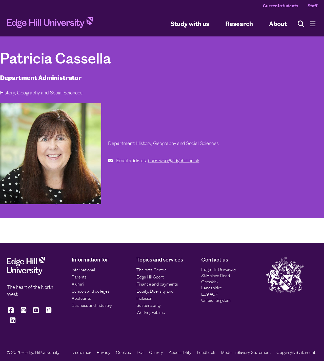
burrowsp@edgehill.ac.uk (173, 161)
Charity (156, 352)
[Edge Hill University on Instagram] (23, 312)
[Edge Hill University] (26, 273)
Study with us (189, 23)
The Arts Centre (151, 269)
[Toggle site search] (301, 24)
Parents (79, 276)
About (278, 23)
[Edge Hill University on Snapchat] (48, 312)
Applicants (81, 298)
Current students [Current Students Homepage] (280, 5)
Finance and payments (157, 284)
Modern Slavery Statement (246, 352)
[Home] (50, 24)
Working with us (150, 312)
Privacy (103, 352)
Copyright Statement (295, 352)
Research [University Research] (239, 23)
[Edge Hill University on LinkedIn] (12, 322)
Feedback (206, 352)
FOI (140, 352)
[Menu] (312, 24)
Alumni (78, 284)
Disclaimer (81, 352)
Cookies (123, 352)
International (83, 269)
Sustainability (148, 305)
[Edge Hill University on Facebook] (12, 312)
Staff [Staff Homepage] (312, 5)
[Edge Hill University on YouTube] (36, 312)
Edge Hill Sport (150, 276)
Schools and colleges (91, 291)
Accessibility (180, 352)
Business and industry (92, 305)
